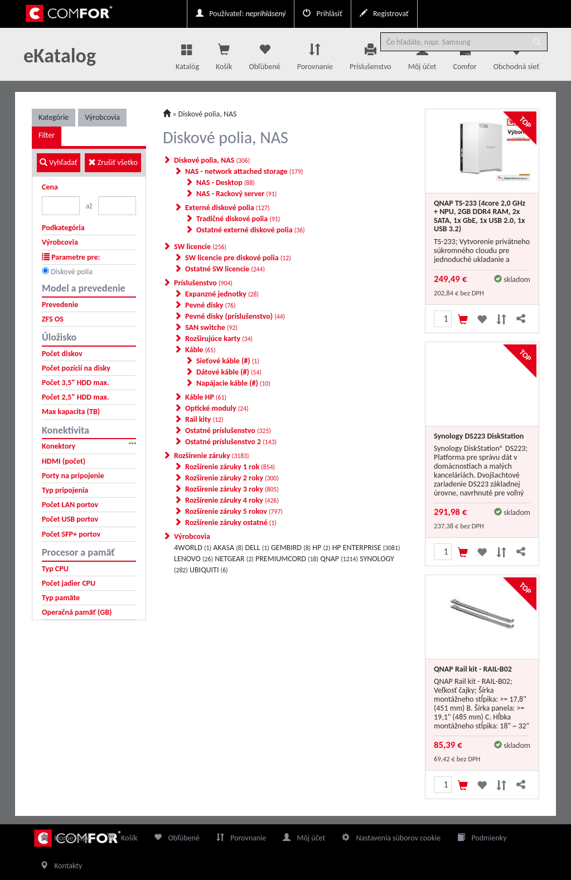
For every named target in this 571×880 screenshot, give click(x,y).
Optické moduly (217, 408)
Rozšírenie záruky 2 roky (232, 478)
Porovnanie (315, 54)
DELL (257, 547)
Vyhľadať (59, 162)
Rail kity (204, 419)
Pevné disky (210, 305)
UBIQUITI (209, 570)
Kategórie (53, 117)
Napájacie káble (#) (233, 383)
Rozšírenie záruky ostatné (231, 522)
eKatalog (59, 55)
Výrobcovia (102, 117)
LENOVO (193, 558)
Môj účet (422, 54)
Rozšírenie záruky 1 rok (230, 466)
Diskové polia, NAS (207, 114)
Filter (46, 135)
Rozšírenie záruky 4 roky (232, 500)
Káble (200, 349)
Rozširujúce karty (219, 338)
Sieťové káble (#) (227, 361)
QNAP (339, 558)
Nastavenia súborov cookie (391, 838)
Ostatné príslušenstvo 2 (231, 441)
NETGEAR (234, 558)
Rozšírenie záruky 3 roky (232, 489)
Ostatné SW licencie (225, 269)
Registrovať (384, 13)
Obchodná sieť (516, 54)
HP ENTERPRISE (366, 547)
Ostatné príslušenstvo (228, 430)
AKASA (228, 547)
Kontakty (61, 866)
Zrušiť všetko (113, 162)
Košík (122, 838)
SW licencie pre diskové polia (238, 257)
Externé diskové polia (227, 207)
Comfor (465, 57)
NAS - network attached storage (244, 171)
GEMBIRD (291, 547)
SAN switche (211, 327)
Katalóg (187, 54)
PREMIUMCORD (286, 558)
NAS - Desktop (225, 182)
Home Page (65, 838)
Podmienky (481, 838)
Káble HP (205, 397)
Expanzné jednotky (222, 294)
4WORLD (192, 547)
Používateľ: (241, 13)
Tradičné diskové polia (238, 218)
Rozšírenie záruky (211, 455)
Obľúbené (264, 54)
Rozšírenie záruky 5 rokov (234, 511)
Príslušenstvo (370, 54)
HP (321, 547)
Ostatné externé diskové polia (250, 230)
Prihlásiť (322, 13)
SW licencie (200, 246)
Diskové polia (72, 271)
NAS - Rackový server (236, 193)
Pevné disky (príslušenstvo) (235, 316)
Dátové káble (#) (229, 372)
